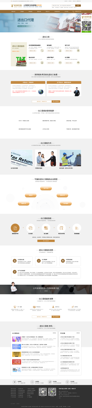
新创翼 (57, 406)
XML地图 (60, 406)
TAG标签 (68, 406)
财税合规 (39, 11)
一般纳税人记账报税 (30, 388)
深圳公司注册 (13, 388)
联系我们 (70, 1)
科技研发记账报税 (30, 393)
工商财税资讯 (57, 11)
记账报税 (61, 7)
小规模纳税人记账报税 (31, 390)
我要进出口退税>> (16, 51)
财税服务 (30, 11)
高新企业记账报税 (30, 392)
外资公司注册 (13, 395)
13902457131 (86, 20)
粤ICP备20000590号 (48, 406)
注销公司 (75, 7)
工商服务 (22, 11)
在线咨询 (65, 1)
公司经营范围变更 (21, 392)
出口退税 (28, 395)
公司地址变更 (20, 393)
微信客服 (86, 31)
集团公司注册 (13, 393)
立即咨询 (56, 101)
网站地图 (64, 406)
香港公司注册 (66, 7)
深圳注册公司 (57, 7)
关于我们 (66, 11)
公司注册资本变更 (21, 390)
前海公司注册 (13, 390)
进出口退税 (71, 7)
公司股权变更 (20, 395)
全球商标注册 (20, 388)
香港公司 (47, 11)
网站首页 (13, 11)
